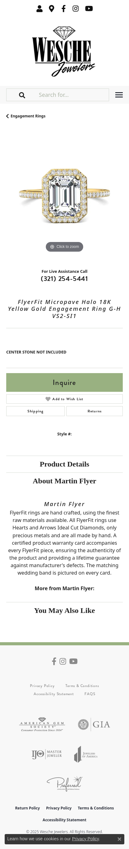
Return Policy (27, 808)
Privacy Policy (42, 686)
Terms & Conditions (82, 686)
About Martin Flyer (64, 481)
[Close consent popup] (119, 839)
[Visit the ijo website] (46, 754)
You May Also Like (64, 610)
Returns (95, 411)
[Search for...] (73, 95)
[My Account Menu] (39, 8)
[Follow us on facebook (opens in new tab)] (63, 8)
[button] (22, 95)
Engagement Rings (28, 116)
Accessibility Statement (54, 694)
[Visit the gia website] (94, 724)
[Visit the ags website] (42, 724)
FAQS (89, 694)
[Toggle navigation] (119, 95)
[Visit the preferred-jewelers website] (64, 784)
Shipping (35, 411)
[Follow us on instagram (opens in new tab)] (76, 8)
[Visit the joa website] (86, 754)
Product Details (64, 464)
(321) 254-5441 (64, 278)
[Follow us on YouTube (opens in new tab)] (89, 8)
